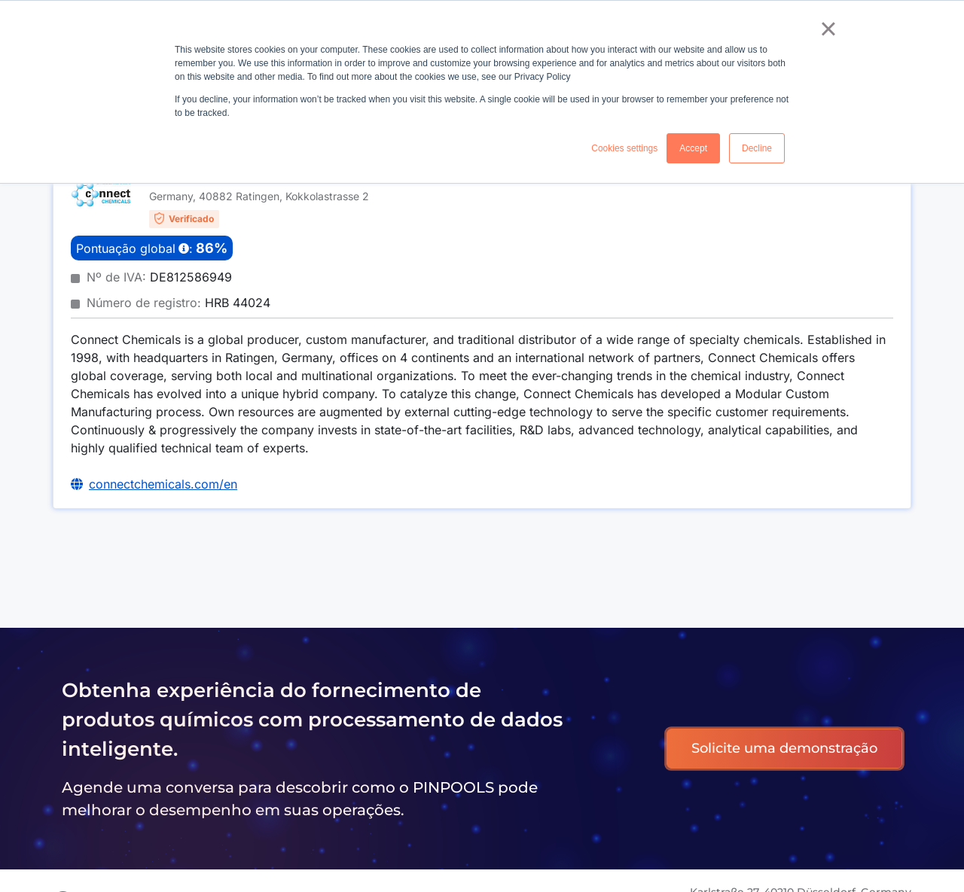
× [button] (828, 28)
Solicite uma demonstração (784, 748)
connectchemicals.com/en (163, 484)
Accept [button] (693, 148)
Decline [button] (757, 148)
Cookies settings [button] (624, 148)
